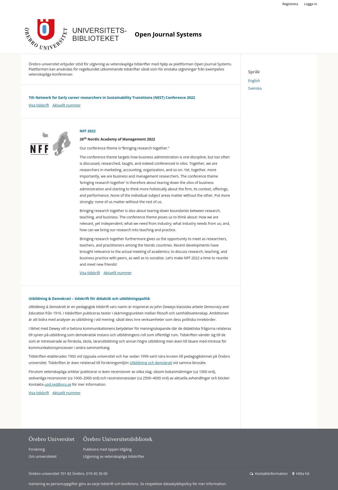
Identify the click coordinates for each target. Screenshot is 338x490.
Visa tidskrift (39, 105)
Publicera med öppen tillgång (107, 449)
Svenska (255, 88)
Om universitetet (43, 456)
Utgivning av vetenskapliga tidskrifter (113, 456)
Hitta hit (300, 473)
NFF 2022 (87, 131)
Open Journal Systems (168, 34)
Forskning (37, 449)
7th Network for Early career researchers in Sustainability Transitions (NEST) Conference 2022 (112, 97)
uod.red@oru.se (57, 384)
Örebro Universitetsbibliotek (117, 439)
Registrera (290, 4)
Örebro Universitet (52, 439)
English (254, 80)
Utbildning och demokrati (151, 362)
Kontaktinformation (269, 473)
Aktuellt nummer (67, 105)
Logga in (310, 4)
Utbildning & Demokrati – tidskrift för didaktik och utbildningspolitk (89, 298)
